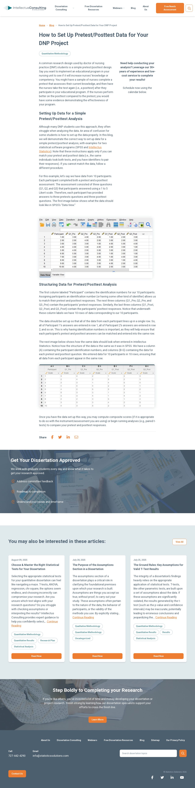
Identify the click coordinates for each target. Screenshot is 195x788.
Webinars (117, 8)
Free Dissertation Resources (93, 8)
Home (42, 25)
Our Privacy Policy (175, 740)
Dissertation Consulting (61, 8)
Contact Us (17, 773)
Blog (133, 8)
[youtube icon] (182, 777)
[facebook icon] (152, 777)
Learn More (97, 719)
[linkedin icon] (172, 777)
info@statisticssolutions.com (51, 755)
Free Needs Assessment (170, 8)
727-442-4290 (16, 755)
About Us (146, 8)
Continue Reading (83, 617)
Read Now (36, 656)
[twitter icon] (162, 777)
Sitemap (155, 740)
